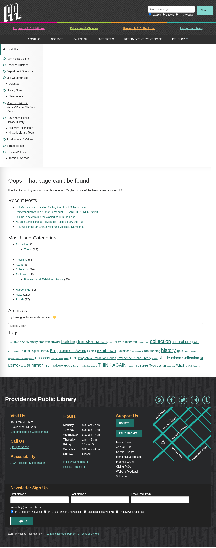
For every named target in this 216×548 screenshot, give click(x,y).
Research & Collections (139, 28)
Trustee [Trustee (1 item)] (130, 366)
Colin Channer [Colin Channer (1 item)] (143, 342)
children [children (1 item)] (110, 342)
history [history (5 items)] (168, 350)
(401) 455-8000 (20, 447)
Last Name (78, 494)
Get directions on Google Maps (29, 431)
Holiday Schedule (75, 461)
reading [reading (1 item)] (155, 359)
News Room (124, 442)
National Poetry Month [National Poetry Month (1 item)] (25, 359)
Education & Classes (84, 28)
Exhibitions (22, 274)
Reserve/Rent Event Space (143, 39)
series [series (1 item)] (23, 366)
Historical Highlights (21, 128)
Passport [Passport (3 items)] (42, 358)
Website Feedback (128, 471)
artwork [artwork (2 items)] (56, 342)
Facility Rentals (73, 466)
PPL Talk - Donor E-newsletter (64, 512)
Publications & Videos (20, 139)
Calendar (80, 39)
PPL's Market (129, 433)
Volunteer (14, 83)
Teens (28, 249)
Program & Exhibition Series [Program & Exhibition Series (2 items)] (97, 358)
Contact (57, 39)
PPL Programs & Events (28, 512)
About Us (34, 39)
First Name (18, 494)
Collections (22, 269)
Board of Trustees (17, 65)
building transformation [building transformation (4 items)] (84, 341)
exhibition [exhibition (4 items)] (106, 350)
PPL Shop (180, 39)
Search (204, 10)
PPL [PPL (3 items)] (73, 358)
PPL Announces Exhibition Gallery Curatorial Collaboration (52, 207)
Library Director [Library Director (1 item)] (190, 351)
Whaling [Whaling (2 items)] (181, 365)
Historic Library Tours (22, 132)
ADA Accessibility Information (28, 462)
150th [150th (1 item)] (10, 342)
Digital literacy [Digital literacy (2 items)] (39, 351)
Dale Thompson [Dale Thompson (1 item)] (14, 351)
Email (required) (142, 494)
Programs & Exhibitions (28, 28)
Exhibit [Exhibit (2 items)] (91, 351)
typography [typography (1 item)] (171, 366)
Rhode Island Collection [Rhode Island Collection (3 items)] (179, 358)
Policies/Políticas (17, 152)
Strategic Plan (15, 146)
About (19, 264)
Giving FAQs (124, 466)
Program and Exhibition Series (45, 279)
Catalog (155, 14)
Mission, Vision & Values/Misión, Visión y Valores (21, 107)
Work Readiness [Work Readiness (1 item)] (194, 366)
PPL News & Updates (132, 512)
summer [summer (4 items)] (35, 365)
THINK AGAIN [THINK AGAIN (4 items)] (112, 365)
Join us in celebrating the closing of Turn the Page (47, 217)
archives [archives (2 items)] (44, 342)
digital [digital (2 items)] (26, 351)
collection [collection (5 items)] (160, 341)
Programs (22, 259)
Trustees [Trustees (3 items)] (141, 365)
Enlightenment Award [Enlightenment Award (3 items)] (68, 351)
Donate (125, 423)
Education (22, 244)
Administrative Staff (18, 58)
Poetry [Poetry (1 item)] (66, 359)
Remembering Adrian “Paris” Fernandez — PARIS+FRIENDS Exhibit (58, 212)
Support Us (106, 39)
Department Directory (20, 71)
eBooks (168, 14)
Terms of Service (19, 158)
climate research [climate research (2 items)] (126, 342)
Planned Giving (126, 461)
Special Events (126, 452)
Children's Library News (101, 512)
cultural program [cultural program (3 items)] (185, 342)
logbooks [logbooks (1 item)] (12, 359)
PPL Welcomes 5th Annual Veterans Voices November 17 (51, 226)
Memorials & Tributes (130, 456)
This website (184, 14)
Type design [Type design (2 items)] (157, 365)
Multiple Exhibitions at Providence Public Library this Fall (51, 222)
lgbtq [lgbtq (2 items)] (180, 351)
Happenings (23, 289)
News (19, 294)
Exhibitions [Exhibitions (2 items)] (123, 351)
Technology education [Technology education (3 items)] (62, 365)
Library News (15, 90)
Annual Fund (124, 447)
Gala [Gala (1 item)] (139, 351)
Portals (20, 299)
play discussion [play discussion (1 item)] (57, 359)
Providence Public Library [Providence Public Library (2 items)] (134, 358)
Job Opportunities (17, 77)
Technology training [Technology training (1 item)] (89, 366)
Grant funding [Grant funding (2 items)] (151, 351)
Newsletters (16, 96)
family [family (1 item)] (134, 351)
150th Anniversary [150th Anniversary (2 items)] (26, 342)
